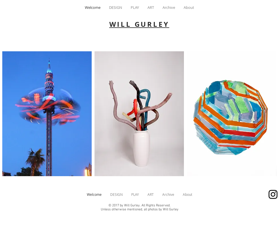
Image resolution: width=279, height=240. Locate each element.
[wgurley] (273, 194)
